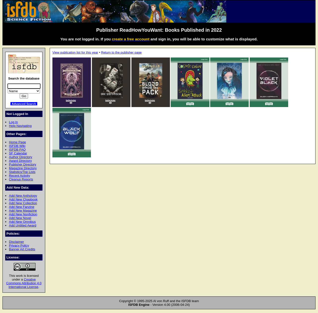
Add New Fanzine (21, 207)
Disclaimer (16, 242)
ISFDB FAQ (17, 149)
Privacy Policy (19, 245)
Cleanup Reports (21, 179)
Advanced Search (24, 103)
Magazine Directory (23, 168)
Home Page (17, 142)
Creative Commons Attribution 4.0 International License (23, 283)
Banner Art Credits (22, 249)
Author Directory (20, 157)
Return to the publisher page (121, 52)
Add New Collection (23, 203)
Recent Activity (19, 175)
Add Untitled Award (22, 225)
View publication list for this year (75, 52)
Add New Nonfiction (23, 214)
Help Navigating (20, 126)
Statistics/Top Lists (22, 172)
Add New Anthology (23, 196)
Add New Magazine (23, 210)
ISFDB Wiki (17, 146)
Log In (13, 122)
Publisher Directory (22, 164)
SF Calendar (18, 153)
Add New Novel (20, 218)
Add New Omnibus (22, 222)
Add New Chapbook (23, 199)
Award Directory (20, 161)
